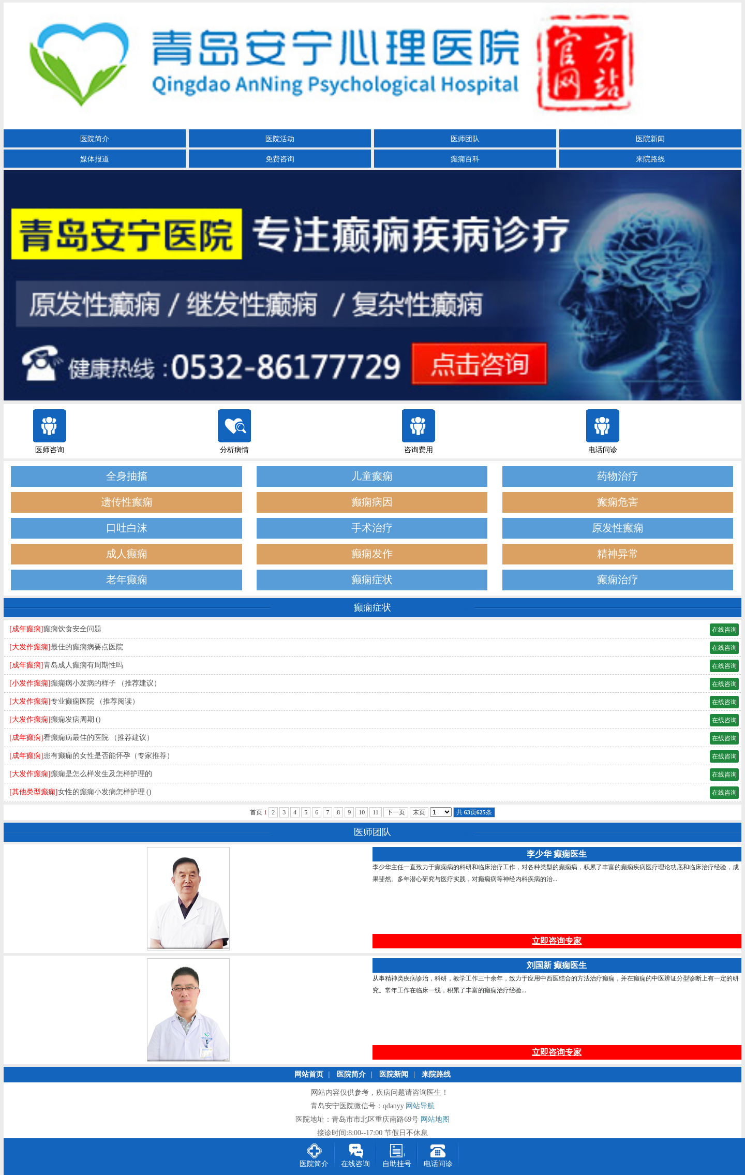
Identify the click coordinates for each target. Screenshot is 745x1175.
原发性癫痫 (618, 528)
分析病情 (234, 450)
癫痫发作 (372, 553)
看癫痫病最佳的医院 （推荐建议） (98, 737)
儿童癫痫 (372, 476)
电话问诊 (602, 450)
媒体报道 (94, 159)
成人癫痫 (126, 553)
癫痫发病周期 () (76, 719)
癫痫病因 (372, 502)
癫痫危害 (617, 502)
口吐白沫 (126, 528)
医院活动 (279, 139)
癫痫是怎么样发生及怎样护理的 (101, 774)
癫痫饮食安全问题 (72, 629)
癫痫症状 (372, 579)
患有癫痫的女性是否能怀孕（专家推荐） (108, 756)
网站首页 (308, 1074)
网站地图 (435, 1119)
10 (362, 812)
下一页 (395, 812)
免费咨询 (279, 159)
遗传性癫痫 (127, 502)
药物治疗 (617, 476)
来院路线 (650, 159)
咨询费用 (418, 450)
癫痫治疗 (617, 579)
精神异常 (617, 553)
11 (376, 812)
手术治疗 (372, 528)
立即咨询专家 (557, 940)
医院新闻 (650, 139)
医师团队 (465, 139)
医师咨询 (49, 450)
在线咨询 (724, 629)
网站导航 (420, 1106)
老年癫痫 (126, 579)
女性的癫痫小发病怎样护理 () (105, 792)
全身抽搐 (126, 476)
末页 (419, 812)
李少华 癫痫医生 (557, 854)
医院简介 (94, 139)
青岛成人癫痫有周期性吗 (83, 665)
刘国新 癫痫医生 (557, 965)
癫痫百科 (465, 159)
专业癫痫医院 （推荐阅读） (95, 701)
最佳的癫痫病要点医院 (87, 647)
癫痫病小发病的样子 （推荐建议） (106, 683)
